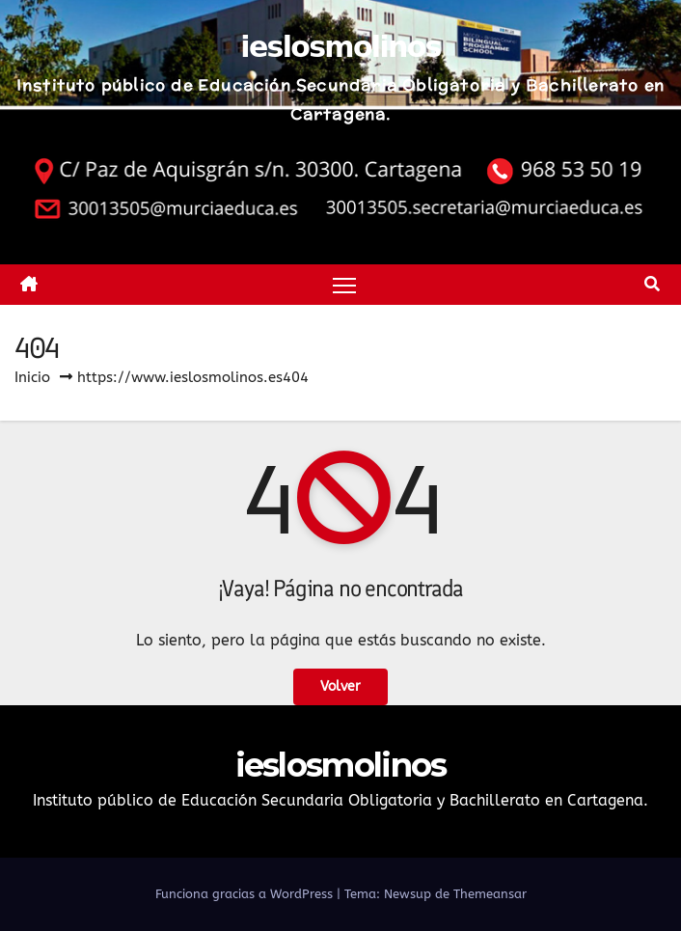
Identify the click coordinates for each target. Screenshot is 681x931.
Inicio (32, 377)
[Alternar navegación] (344, 284)
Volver (340, 686)
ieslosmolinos (340, 47)
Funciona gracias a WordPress (246, 894)
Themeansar (490, 894)
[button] (652, 284)
